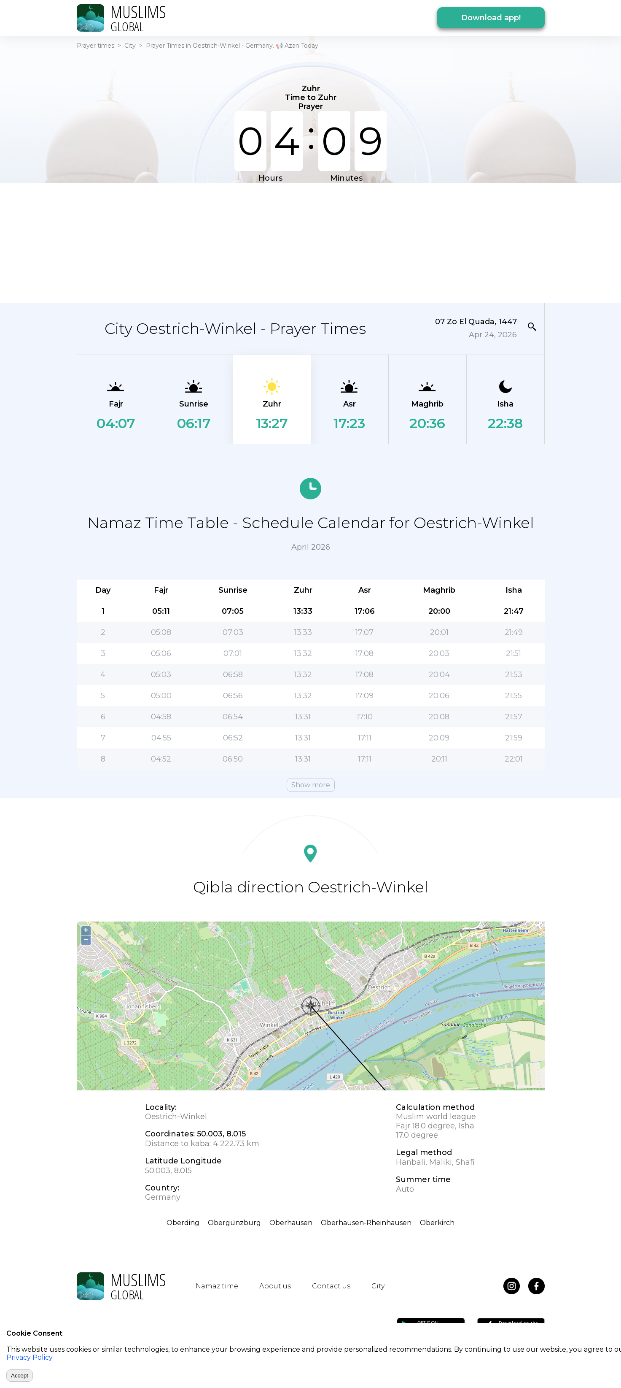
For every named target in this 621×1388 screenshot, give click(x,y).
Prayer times (95, 45)
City (130, 45)
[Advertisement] (311, 242)
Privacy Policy (29, 1357)
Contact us (331, 1286)
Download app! (491, 17)
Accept (19, 1375)
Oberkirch (437, 1223)
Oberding (183, 1223)
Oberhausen (290, 1223)
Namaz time (217, 1286)
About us (275, 1286)
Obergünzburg (234, 1223)
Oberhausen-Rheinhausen (366, 1223)
